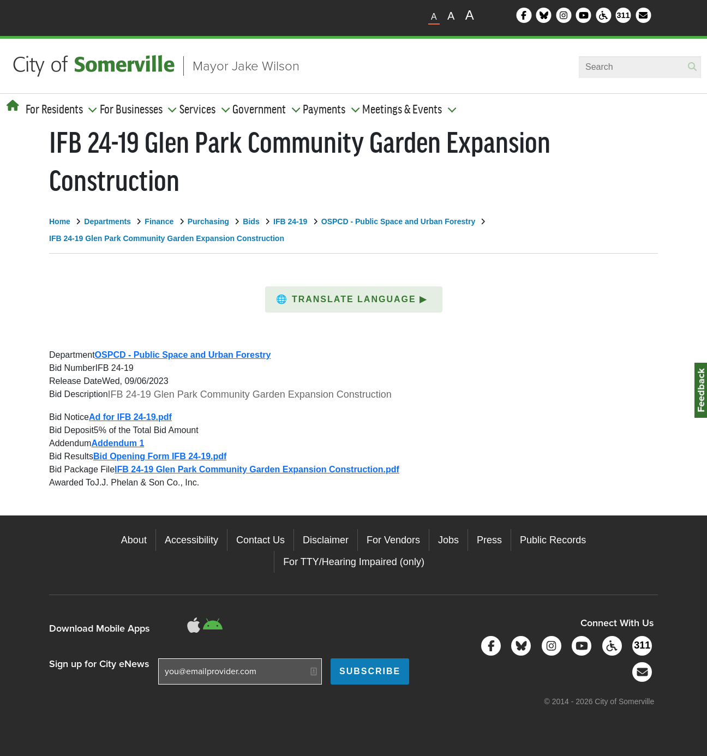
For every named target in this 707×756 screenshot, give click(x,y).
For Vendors (393, 540)
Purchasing (208, 221)
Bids (251, 221)
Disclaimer (326, 540)
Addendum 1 (117, 443)
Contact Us (260, 540)
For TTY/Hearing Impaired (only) (353, 561)
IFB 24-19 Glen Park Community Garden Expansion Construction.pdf (257, 469)
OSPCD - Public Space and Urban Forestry (398, 221)
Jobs (448, 540)
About (134, 540)
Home (59, 221)
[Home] (13, 106)
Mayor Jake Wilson (246, 66)
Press (489, 540)
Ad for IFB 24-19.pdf (130, 417)
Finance (159, 221)
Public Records (553, 540)
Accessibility (191, 540)
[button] (353, 299)
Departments (107, 221)
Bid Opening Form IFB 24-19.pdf (159, 456)
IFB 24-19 (290, 221)
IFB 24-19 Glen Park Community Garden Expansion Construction (166, 238)
